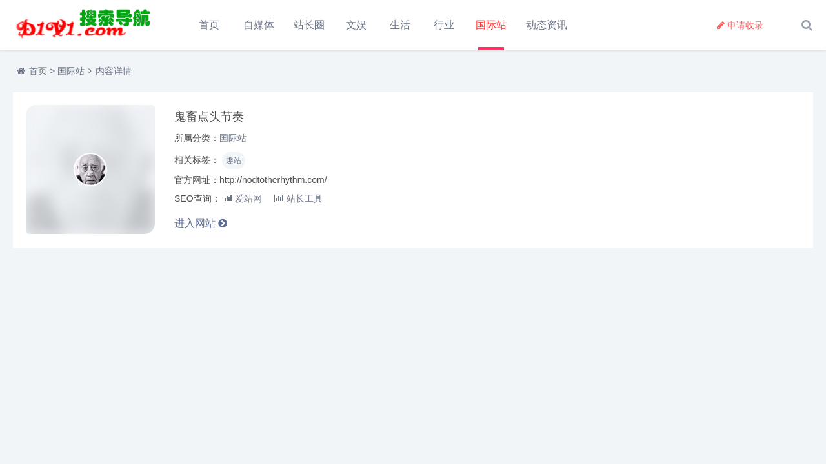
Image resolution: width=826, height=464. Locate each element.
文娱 (356, 24)
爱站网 (242, 198)
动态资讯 (546, 24)
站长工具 (298, 198)
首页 (209, 24)
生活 (400, 24)
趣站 (233, 160)
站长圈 (309, 24)
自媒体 (258, 24)
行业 (444, 24)
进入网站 (200, 223)
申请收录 (740, 25)
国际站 (491, 24)
